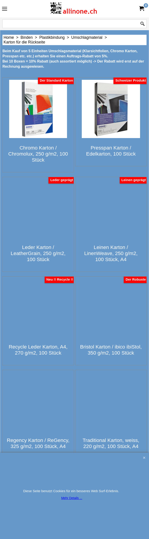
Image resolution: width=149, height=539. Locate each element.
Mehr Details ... (71, 498)
